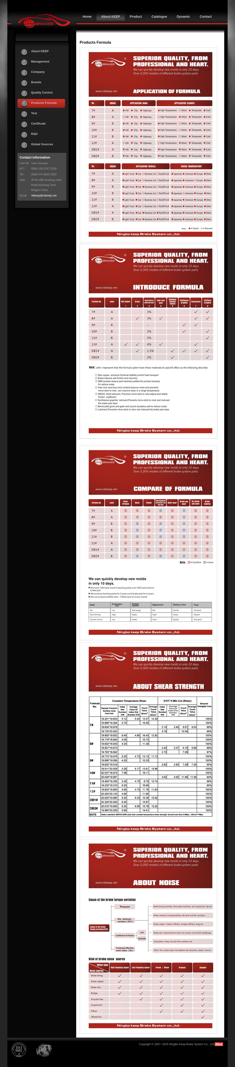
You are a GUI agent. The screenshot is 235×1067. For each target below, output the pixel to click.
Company (38, 72)
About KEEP (40, 51)
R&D (34, 134)
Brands (36, 82)
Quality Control (42, 92)
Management (40, 61)
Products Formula (44, 103)
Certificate (38, 123)
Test (34, 113)
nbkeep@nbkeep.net (44, 195)
